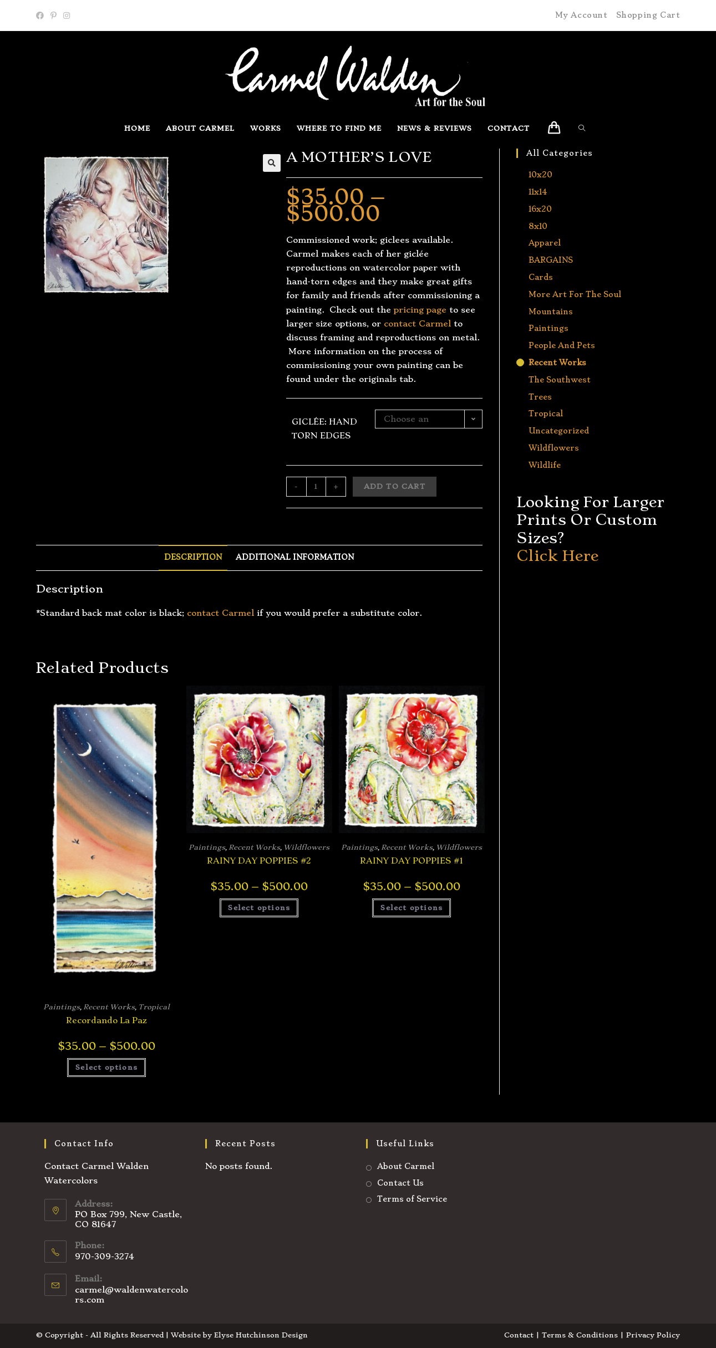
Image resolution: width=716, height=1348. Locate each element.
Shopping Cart (648, 15)
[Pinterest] (53, 15)
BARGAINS (551, 260)
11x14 (538, 191)
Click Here (557, 555)
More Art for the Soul (575, 294)
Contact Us (400, 1182)
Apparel (545, 242)
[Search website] (584, 128)
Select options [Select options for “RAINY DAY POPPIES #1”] (411, 907)
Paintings (61, 1007)
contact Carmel (417, 324)
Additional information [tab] (295, 557)
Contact (519, 1335)
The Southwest (560, 379)
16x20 (540, 209)
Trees (540, 396)
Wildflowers (306, 847)
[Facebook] (41, 15)
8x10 (538, 226)
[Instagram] (66, 15)
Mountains (551, 311)
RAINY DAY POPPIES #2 (259, 861)
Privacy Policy (653, 1335)
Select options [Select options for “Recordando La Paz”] (106, 1067)
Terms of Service (412, 1198)
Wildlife (545, 465)
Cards (541, 277)
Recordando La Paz (106, 1020)
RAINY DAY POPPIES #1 (411, 861)
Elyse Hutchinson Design (261, 1335)
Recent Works (109, 1007)
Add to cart (394, 486)
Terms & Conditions (580, 1335)
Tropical (154, 1007)
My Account (581, 15)
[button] (272, 163)
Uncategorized (559, 430)
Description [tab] (193, 557)
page (435, 310)
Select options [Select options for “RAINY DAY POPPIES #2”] (259, 907)
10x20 (540, 174)
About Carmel (405, 1166)
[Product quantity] (316, 487)
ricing (411, 310)
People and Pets (562, 345)
